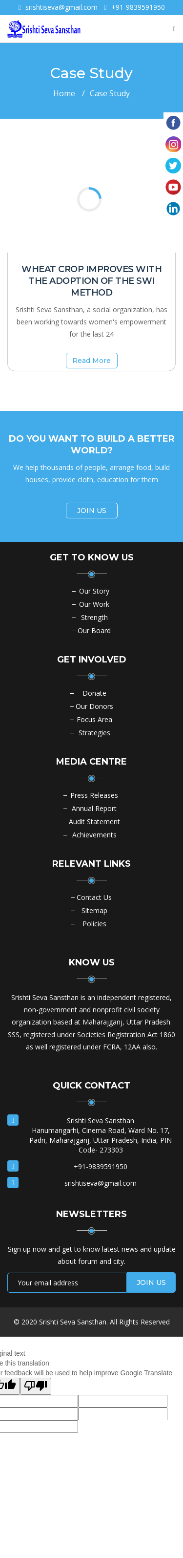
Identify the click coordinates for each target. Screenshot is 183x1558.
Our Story (94, 591)
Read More (91, 360)
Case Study (110, 93)
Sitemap (94, 910)
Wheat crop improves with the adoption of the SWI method (91, 281)
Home (64, 93)
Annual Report (94, 808)
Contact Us (94, 897)
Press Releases (94, 795)
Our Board (94, 630)
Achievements (94, 834)
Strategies (94, 732)
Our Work (94, 604)
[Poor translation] (35, 1386)
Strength (94, 617)
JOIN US (91, 510)
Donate (94, 693)
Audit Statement (94, 821)
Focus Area (94, 719)
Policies (94, 923)
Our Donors (94, 706)
